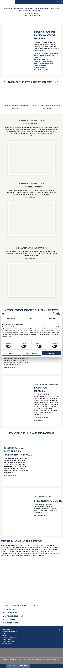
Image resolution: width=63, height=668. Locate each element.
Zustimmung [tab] (11, 318)
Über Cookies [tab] (52, 318)
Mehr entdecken (9, 475)
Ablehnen (11, 353)
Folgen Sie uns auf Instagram (31, 433)
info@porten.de (7, 643)
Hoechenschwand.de (41, 417)
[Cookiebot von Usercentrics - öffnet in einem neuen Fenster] (54, 313)
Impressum (5, 659)
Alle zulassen (51, 353)
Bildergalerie (38, 420)
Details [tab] (31, 318)
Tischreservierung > (41, 69)
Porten (7, 2)
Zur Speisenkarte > (41, 67)
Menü (59, 2)
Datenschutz (12, 659)
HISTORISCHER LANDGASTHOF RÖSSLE (45, 35)
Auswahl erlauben (31, 353)
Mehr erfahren (38, 515)
